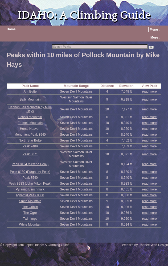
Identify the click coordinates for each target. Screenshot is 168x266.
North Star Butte (30, 140)
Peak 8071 (30, 154)
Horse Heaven (30, 129)
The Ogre (30, 213)
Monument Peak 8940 (30, 134)
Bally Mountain (30, 99)
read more (149, 91)
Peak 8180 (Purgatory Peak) (30, 172)
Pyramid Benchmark (30, 189)
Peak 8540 (30, 178)
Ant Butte (29, 91)
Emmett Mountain (30, 123)
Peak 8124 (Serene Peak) (30, 164)
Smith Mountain (30, 201)
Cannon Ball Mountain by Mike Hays (30, 109)
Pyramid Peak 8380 (30, 195)
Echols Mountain (30, 117)
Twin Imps (30, 219)
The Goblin (30, 207)
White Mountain (30, 224)
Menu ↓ (155, 29)
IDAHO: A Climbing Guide (84, 15)
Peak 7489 (30, 146)
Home (11, 29)
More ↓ (155, 37)
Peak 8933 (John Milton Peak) (30, 183)
